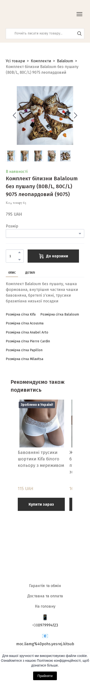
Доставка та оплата (45, 596)
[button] (79, 33)
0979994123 (48, 625)
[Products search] (45, 33)
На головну (45, 606)
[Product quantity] (13, 256)
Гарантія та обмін (45, 585)
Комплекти (41, 61)
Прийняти (45, 676)
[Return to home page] (30, 14)
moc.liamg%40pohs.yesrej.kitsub (45, 644)
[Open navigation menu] (79, 14)
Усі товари (15, 61)
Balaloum (65, 61)
